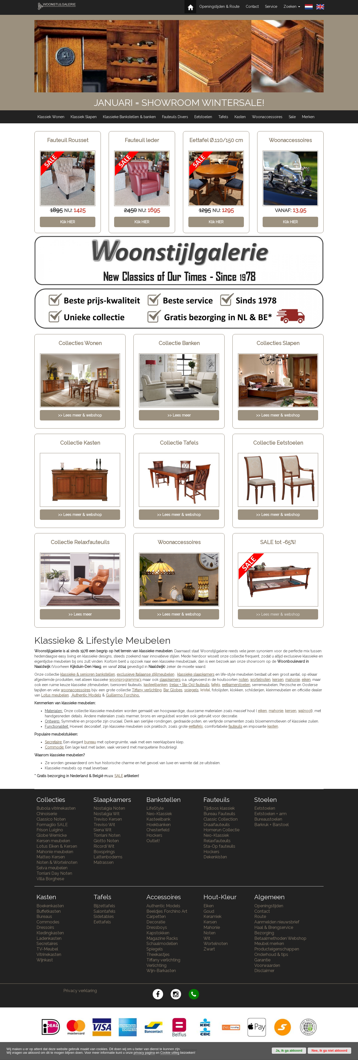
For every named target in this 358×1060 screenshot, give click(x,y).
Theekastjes (158, 954)
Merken (308, 117)
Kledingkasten (50, 932)
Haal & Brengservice (273, 927)
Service (271, 6)
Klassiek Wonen (51, 117)
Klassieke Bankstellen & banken (129, 117)
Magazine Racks (162, 938)
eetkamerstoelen (236, 685)
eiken (306, 680)
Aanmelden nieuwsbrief (276, 921)
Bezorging (264, 932)
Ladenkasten (48, 938)
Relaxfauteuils (217, 840)
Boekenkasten (50, 905)
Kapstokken (157, 932)
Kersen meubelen (53, 840)
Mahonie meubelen (54, 851)
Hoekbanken (158, 824)
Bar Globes (172, 690)
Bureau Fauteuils (219, 813)
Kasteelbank (158, 819)
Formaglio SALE (52, 824)
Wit (206, 938)
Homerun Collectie (221, 829)
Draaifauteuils (216, 824)
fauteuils (235, 726)
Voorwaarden (267, 965)
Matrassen (104, 862)
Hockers (154, 835)
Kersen (210, 921)
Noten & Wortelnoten (56, 862)
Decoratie (155, 921)
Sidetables (104, 916)
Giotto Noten (106, 840)
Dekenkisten (215, 856)
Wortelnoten (215, 943)
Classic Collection (220, 819)
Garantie (262, 959)
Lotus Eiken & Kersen (56, 846)
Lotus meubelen (55, 695)
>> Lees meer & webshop (278, 614)
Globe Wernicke (51, 835)
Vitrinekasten (48, 954)
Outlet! (153, 840)
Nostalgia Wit (107, 813)
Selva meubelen (51, 867)
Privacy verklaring (80, 990)
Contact (252, 6)
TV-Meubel (47, 949)
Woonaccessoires (267, 117)
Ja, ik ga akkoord (289, 1050)
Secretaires (47, 943)
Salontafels (104, 911)
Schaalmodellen (162, 943)
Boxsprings (104, 851)
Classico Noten (51, 819)
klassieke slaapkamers (195, 674)
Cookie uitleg (169, 1053)
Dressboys (156, 927)
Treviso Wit (104, 824)
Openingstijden (268, 905)
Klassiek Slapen (84, 117)
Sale (292, 117)
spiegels (191, 690)
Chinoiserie (46, 813)
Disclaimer (264, 970)
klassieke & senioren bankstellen (87, 674)
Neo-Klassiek (159, 813)
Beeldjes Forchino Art (166, 911)
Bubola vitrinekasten (56, 808)
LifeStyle (155, 808)
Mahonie (211, 927)
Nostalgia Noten (109, 808)
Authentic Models (86, 695)
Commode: (54, 747)
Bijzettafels (104, 905)
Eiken (208, 905)
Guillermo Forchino (122, 695)
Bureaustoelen (268, 819)
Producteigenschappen (276, 949)
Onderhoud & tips (271, 954)
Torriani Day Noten (54, 873)
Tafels (223, 117)
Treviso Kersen (108, 819)
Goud (208, 911)
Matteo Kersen (50, 856)
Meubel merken (269, 943)
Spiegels (154, 949)
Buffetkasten (48, 911)
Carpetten (156, 916)
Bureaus (44, 916)
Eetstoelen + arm (270, 813)
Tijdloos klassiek (219, 808)
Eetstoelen (203, 117)
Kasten (240, 117)
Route (260, 916)
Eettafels (102, 921)
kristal (205, 690)
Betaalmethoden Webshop (280, 938)
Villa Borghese (50, 878)
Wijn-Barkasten (161, 970)
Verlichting (156, 965)
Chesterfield (157, 829)
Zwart (209, 949)
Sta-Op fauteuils (219, 846)
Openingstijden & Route (219, 6)
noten (243, 680)
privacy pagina (144, 1053)
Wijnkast (44, 959)
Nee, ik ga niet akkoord (329, 1050)
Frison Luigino (49, 829)
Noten (209, 932)
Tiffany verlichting (163, 959)
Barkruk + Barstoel (271, 824)
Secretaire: (53, 742)
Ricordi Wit (104, 846)
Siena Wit (103, 829)
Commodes (47, 921)
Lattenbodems (108, 856)
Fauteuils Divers (175, 117)
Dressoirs (45, 927)
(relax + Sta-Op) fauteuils (189, 685)
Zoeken (291, 6)
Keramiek (212, 916)
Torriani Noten (107, 835)
